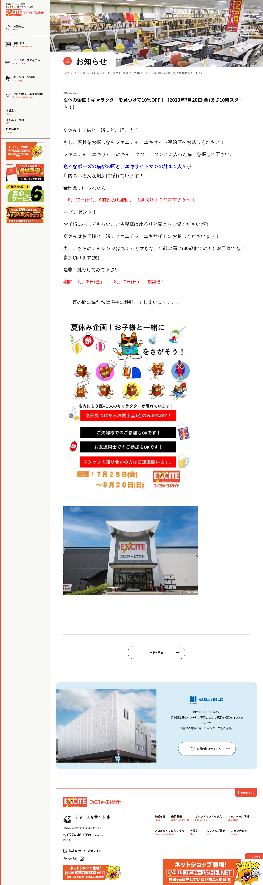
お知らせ (80, 73)
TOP (66, 73)
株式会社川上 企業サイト (85, 851)
